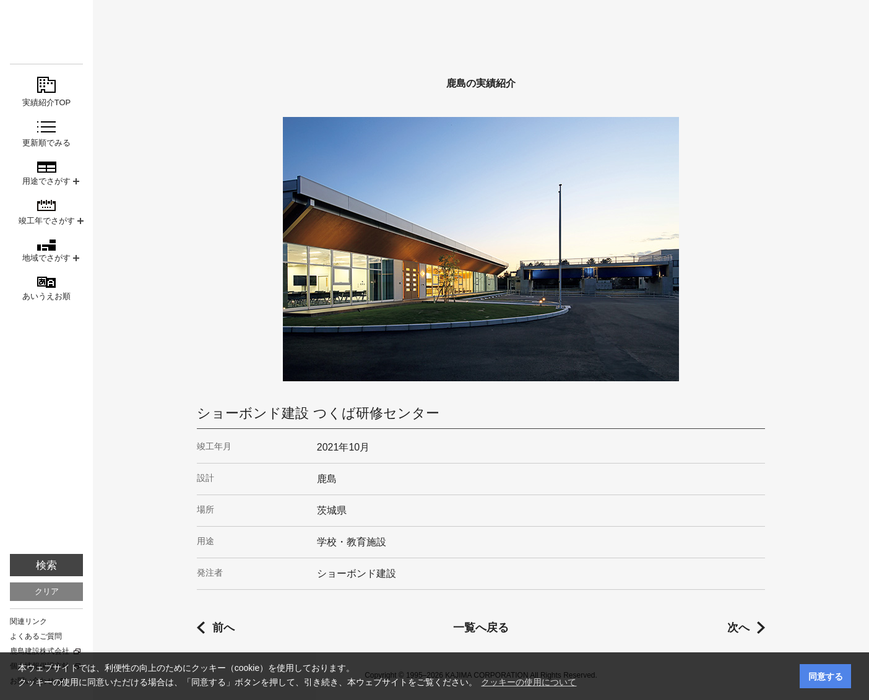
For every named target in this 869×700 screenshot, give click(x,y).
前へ (223, 627)
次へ (738, 627)
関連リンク (28, 621)
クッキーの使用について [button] (528, 682)
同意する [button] (825, 676)
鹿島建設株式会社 (39, 651)
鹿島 (46, 32)
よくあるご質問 (36, 636)
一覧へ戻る (481, 627)
